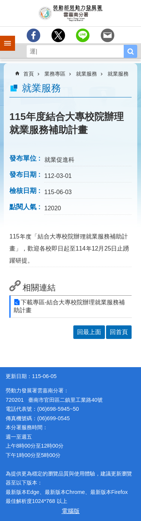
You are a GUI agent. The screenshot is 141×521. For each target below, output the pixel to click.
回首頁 (119, 332)
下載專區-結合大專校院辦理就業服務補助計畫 (69, 306)
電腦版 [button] (71, 511)
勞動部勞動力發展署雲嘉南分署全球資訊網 (70, 13)
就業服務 (86, 74)
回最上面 (89, 332)
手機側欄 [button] (4, 38)
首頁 (28, 74)
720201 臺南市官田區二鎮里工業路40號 (54, 400)
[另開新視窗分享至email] (107, 35)
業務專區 (54, 74)
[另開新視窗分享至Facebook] (33, 35)
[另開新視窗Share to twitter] (58, 35)
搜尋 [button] (130, 51)
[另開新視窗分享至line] (82, 35)
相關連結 (39, 287)
